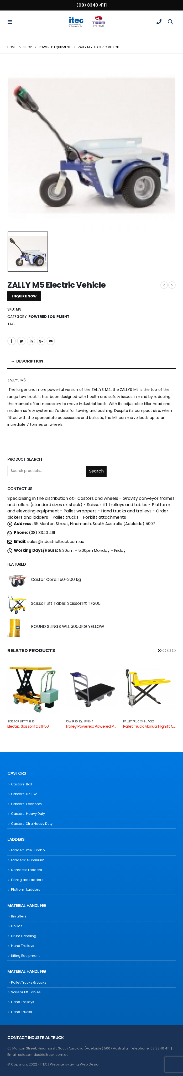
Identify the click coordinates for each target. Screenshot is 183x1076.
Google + (41, 341)
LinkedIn (31, 341)
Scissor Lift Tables (21, 721)
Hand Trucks (21, 1011)
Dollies (16, 925)
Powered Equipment (48, 316)
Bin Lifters (19, 916)
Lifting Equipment (25, 955)
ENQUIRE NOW (24, 296)
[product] (17, 581)
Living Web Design (85, 1064)
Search (96, 471)
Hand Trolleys (22, 945)
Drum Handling (23, 935)
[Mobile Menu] (11, 21)
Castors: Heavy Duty (28, 813)
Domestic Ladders (26, 869)
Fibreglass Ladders (27, 879)
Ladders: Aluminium (27, 860)
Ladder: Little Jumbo (28, 850)
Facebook (11, 341)
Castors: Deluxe (24, 793)
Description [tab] (29, 361)
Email (50, 341)
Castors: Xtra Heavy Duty (32, 823)
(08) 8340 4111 (91, 5)
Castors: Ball (21, 784)
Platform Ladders (25, 889)
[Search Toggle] (170, 22)
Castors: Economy (26, 803)
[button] (159, 650)
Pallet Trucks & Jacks (139, 721)
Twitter (21, 341)
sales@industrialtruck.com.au (55, 541)
